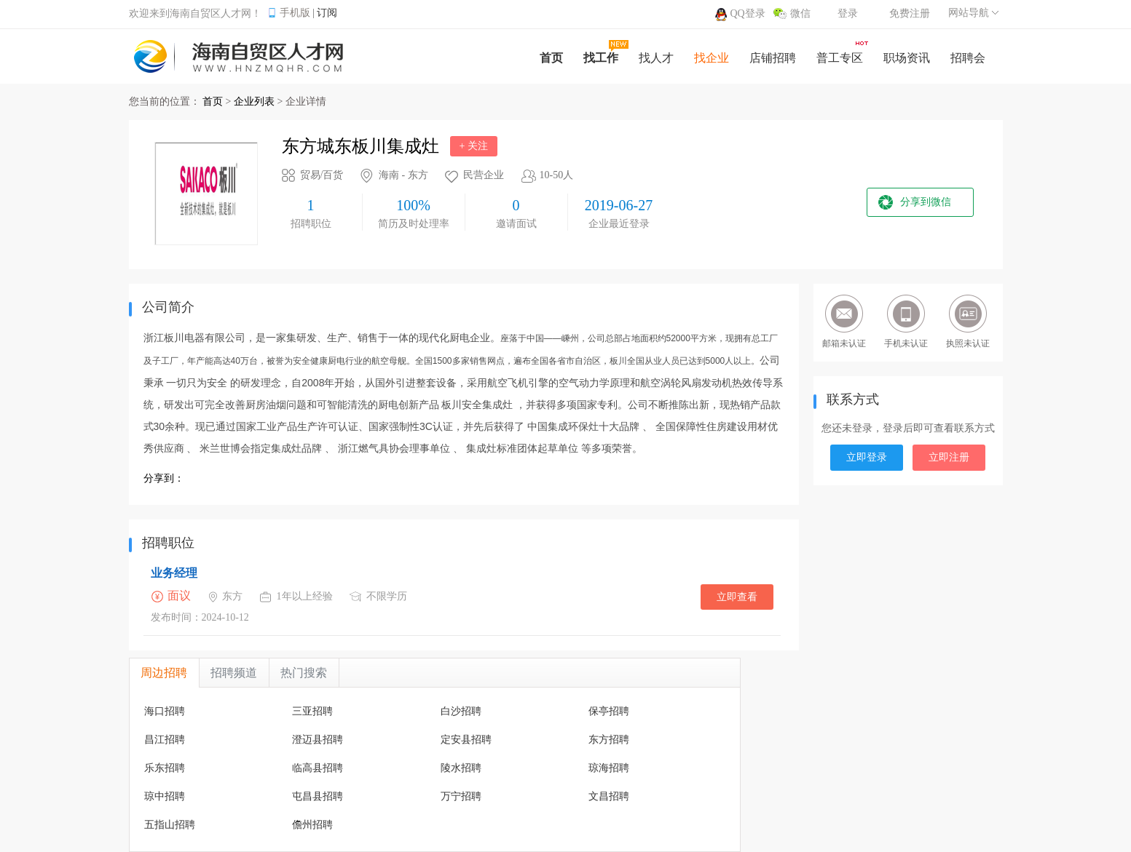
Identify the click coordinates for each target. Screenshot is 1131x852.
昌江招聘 (164, 739)
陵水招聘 (461, 768)
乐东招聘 (164, 768)
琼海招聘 (608, 768)
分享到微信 (925, 201)
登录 (848, 13)
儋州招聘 (312, 824)
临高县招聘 (317, 768)
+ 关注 (474, 145)
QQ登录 (747, 13)
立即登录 (866, 457)
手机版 (295, 12)
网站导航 (968, 12)
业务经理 (174, 573)
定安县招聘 (466, 739)
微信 (800, 13)
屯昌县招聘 (317, 796)
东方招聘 (608, 739)
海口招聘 (164, 711)
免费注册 (909, 13)
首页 (212, 101)
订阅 (327, 12)
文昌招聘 (608, 796)
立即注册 (949, 457)
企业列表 (254, 101)
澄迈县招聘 (317, 739)
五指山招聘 (169, 824)
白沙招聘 (461, 711)
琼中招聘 (164, 796)
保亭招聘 (608, 711)
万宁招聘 (461, 796)
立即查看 (737, 597)
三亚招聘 (312, 711)
